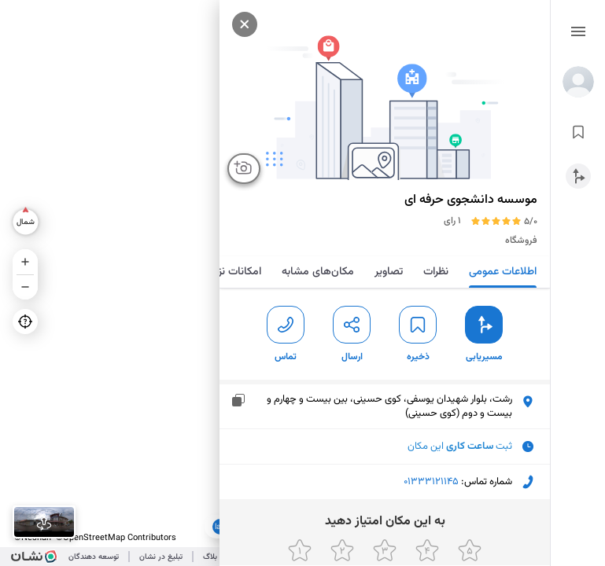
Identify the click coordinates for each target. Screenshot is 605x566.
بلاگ (210, 557)
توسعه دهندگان (93, 557)
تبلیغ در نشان (161, 557)
